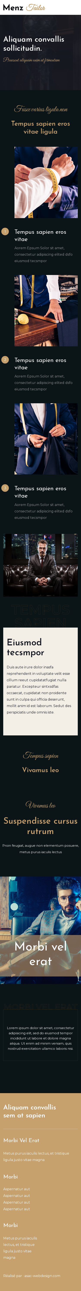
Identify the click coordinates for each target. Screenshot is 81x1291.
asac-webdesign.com (42, 1276)
